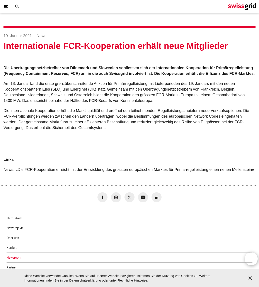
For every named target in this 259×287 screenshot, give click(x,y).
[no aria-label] (102, 197)
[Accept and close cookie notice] (250, 278)
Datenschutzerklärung (85, 280)
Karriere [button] (12, 247)
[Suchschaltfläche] (17, 6)
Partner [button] (12, 267)
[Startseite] (242, 6)
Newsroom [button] (14, 257)
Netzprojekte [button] (15, 228)
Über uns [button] (13, 238)
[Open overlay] (251, 259)
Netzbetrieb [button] (14, 218)
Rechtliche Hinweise (132, 280)
